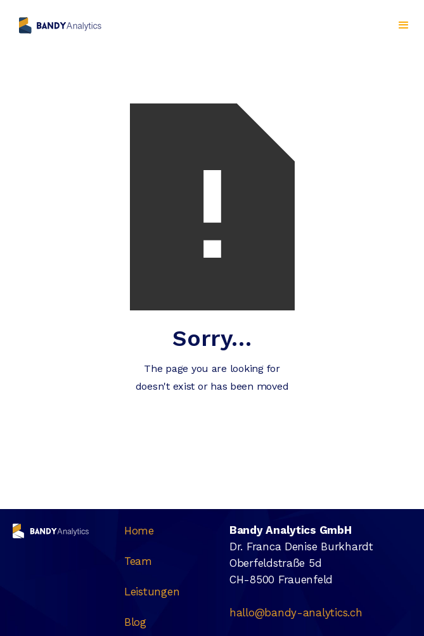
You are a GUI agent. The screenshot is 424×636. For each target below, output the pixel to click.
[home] (57, 25)
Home (139, 530)
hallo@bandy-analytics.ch (296, 612)
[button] (404, 25)
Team (138, 561)
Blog (135, 622)
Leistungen (151, 591)
